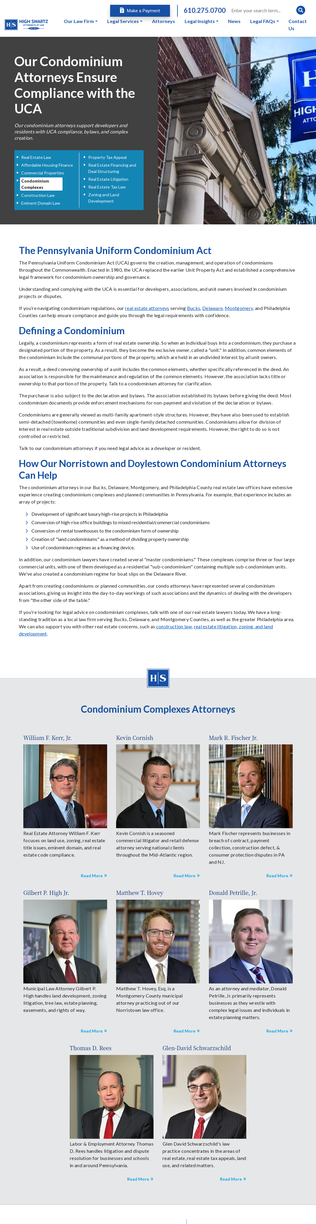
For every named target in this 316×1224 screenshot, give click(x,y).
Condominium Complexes (35, 184)
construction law (174, 626)
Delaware (212, 308)
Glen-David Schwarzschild (196, 1048)
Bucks (193, 308)
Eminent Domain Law (40, 203)
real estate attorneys (147, 308)
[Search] (267, 10)
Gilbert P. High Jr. (46, 892)
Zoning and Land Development (103, 197)
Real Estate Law (36, 157)
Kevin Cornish (134, 737)
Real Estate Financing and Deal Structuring (112, 168)
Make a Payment (140, 11)
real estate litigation (215, 626)
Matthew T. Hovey (139, 892)
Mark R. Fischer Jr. (233, 737)
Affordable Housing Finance (47, 165)
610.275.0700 (205, 10)
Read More (92, 875)
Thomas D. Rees (91, 1048)
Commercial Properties (42, 172)
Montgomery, (239, 308)
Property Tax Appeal (107, 157)
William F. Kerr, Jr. (47, 737)
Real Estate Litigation (108, 179)
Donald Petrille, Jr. (233, 892)
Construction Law (38, 195)
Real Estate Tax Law (107, 186)
